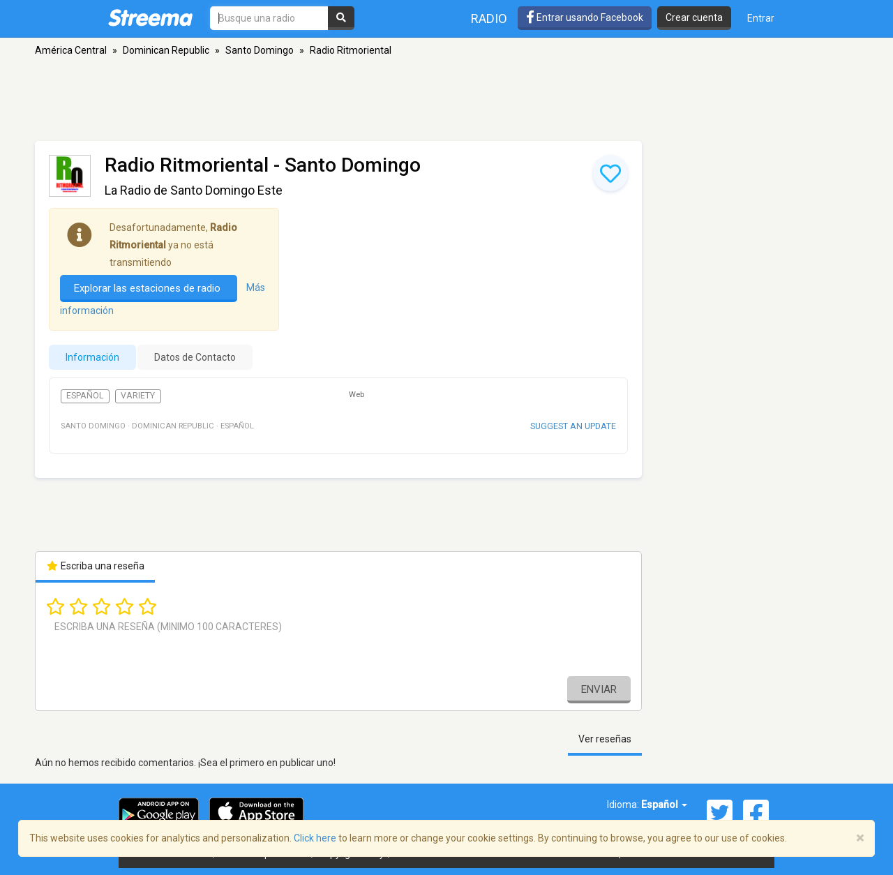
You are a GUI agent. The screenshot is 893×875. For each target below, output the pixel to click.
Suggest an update (573, 426)
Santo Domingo (259, 50)
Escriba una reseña (95, 565)
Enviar (599, 689)
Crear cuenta (694, 17)
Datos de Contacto (195, 357)
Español (84, 396)
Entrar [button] (760, 18)
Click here (315, 838)
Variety (138, 396)
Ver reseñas (604, 739)
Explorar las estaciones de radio (148, 288)
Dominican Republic (166, 50)
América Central (71, 50)
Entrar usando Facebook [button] (584, 17)
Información (92, 357)
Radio (489, 18)
